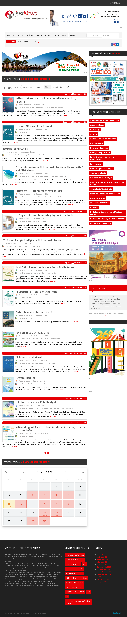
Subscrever (108, 322)
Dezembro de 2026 (104, 574)
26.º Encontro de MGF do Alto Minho (32, 332)
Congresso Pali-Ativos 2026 (15, 149)
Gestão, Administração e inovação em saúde (107, 183)
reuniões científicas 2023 (74, 573)
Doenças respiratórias (100, 152)
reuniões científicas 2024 (74, 569)
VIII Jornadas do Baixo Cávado (29, 357)
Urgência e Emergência (100, 223)
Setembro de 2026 (104, 567)
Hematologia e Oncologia (101, 168)
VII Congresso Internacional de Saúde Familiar (36, 291)
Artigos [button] (47, 35)
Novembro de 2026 (104, 572)
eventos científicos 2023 (74, 587)
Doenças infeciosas (99, 148)
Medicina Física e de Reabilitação (105, 193)
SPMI (88, 592)
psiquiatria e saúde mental (75, 592)
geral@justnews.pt (105, 316)
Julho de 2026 (102, 562)
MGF (84, 564)
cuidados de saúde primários (76, 578)
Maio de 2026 (102, 557)
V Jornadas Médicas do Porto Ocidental (33, 126)
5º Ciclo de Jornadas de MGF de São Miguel (35, 402)
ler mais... (66, 115)
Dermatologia (96, 143)
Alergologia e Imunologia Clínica (104, 120)
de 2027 (100, 577)
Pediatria (94, 207)
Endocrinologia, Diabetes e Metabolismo (102, 158)
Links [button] (64, 35)
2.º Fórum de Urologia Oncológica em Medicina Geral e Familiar (32, 240)
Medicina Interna (97, 198)
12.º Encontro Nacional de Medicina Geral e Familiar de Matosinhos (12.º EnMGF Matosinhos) (49, 168)
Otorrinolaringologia (99, 203)
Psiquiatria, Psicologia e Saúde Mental (107, 219)
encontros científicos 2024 (75, 560)
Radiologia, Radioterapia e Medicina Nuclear (106, 213)
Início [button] (9, 35)
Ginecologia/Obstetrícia (101, 189)
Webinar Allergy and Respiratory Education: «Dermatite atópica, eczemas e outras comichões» (50, 428)
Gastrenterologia (98, 173)
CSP (67, 596)
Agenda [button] (39, 35)
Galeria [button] (57, 35)
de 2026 (100, 554)
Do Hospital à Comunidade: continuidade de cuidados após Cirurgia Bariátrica (46, 99)
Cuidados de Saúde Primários (103, 139)
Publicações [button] (18, 35)
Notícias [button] (30, 35)
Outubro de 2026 (103, 569)
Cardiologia (95, 129)
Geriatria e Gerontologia (101, 177)
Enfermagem (96, 164)
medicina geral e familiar (74, 583)
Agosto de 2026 (102, 564)
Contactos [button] (74, 35)
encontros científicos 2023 (75, 555)
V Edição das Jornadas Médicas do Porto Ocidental (38, 191)
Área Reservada (115, 3)
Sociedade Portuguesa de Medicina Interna (78, 602)
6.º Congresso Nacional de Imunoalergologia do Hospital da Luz (44, 215)
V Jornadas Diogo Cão (25, 378)
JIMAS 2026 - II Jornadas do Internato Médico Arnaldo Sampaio (44, 267)
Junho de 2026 (102, 559)
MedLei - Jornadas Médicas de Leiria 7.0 (33, 312)
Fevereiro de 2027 (103, 579)
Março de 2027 (102, 582)
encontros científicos (73, 564)
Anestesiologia (97, 125)
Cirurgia (93, 134)
